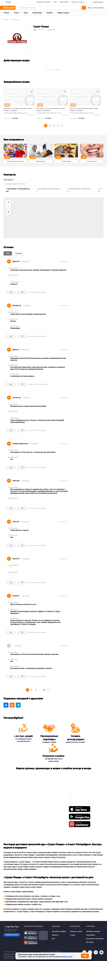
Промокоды (38, 13)
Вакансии (55, 935)
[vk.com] (84, 952)
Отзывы (72, 935)
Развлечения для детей (15, 161)
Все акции (89, 942)
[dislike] (22, 292)
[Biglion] (10, 8)
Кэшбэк (51, 13)
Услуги (8, 13)
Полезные (18, 253)
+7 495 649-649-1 (97, 2)
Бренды (6, 19)
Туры (27, 13)
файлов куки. (67, 957)
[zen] (101, 952)
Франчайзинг (64, 2)
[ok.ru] (90, 952)
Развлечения (66, 161)
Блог (55, 2)
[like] (11, 292)
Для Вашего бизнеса (44, 2)
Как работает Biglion (59, 931)
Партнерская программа (94, 938)
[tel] (96, 952)
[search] (84, 8)
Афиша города (64, 13)
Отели (18, 13)
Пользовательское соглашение (13, 956)
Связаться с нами (12, 935)
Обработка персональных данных (13, 954)
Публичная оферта (9, 958)
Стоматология (92, 161)
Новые (8, 253)
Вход (90, 8)
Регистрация (98, 8)
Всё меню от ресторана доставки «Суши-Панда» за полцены (18, 109)
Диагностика (40, 161)
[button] (4, 151)
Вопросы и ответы (78, 2)
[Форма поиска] (51, 8)
